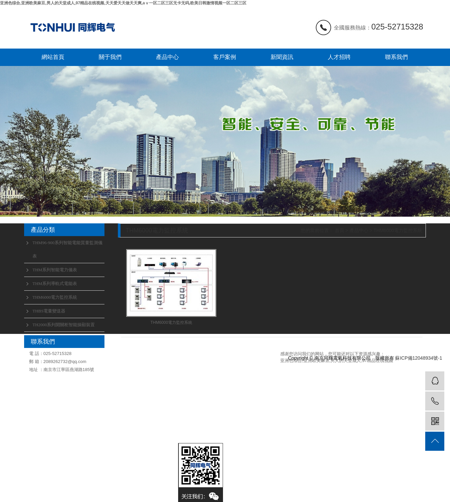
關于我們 (110, 57)
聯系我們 (396, 57)
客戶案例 (224, 57)
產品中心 (167, 57)
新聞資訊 (282, 57)
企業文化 (113, 366)
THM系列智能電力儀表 (54, 269)
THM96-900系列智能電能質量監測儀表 (67, 249)
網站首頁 (53, 57)
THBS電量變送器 (48, 310)
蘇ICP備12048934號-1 (418, 358)
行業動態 (224, 376)
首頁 (339, 230)
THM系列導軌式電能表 (54, 283)
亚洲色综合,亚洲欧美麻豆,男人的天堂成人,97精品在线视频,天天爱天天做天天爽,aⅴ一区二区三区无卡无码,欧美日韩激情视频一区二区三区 (123, 3)
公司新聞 (224, 366)
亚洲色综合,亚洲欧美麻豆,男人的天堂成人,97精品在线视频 (336, 360)
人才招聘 (339, 57)
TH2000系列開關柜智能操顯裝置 (63, 324)
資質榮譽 (113, 376)
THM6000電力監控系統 (54, 297)
